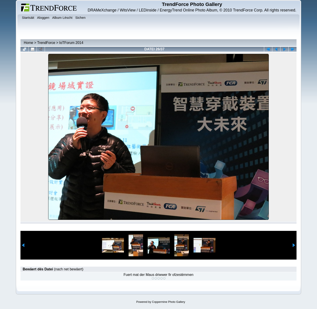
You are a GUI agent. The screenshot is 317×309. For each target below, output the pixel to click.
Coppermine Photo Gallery (168, 301)
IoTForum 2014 (71, 43)
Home (28, 43)
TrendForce (46, 43)
